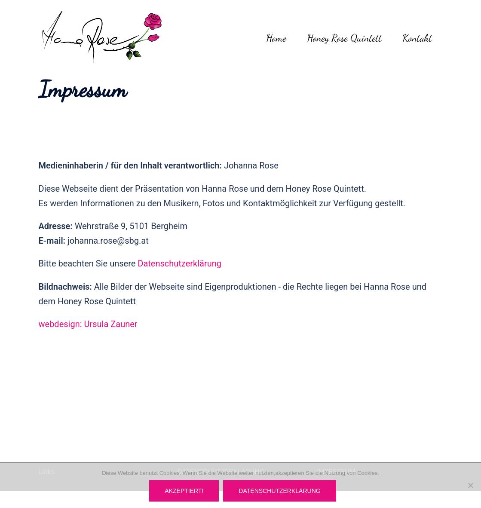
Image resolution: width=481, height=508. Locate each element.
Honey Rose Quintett (344, 38)
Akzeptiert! (184, 490)
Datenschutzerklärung (179, 263)
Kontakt (417, 38)
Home (276, 38)
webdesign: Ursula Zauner (88, 324)
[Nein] (470, 485)
